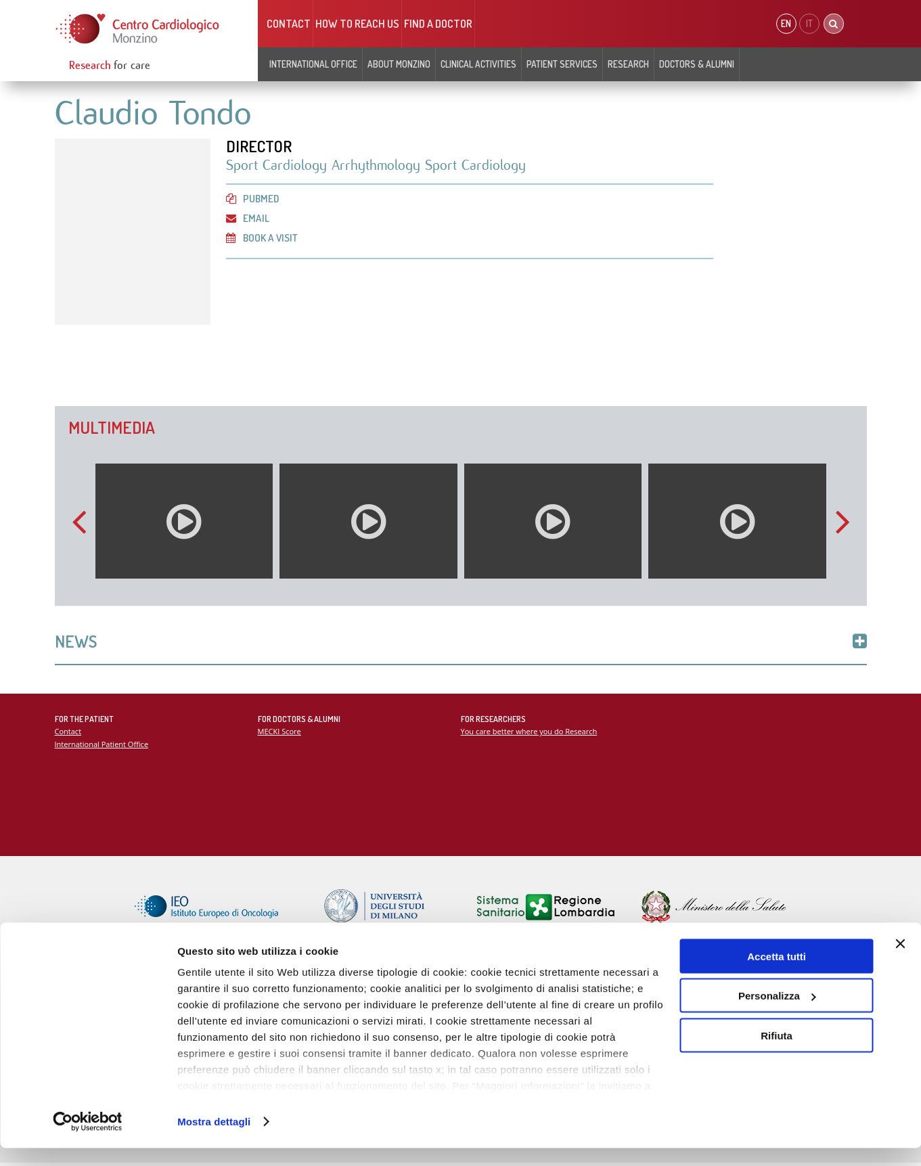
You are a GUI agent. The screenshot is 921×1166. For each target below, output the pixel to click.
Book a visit (263, 239)
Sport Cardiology (280, 166)
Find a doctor (438, 23)
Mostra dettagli (213, 1139)
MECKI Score (280, 733)
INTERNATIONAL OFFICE (313, 64)
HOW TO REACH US (357, 23)
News (461, 642)
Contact (289, 23)
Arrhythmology (379, 166)
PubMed (253, 199)
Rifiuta (776, 1053)
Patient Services (562, 64)
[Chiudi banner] (900, 961)
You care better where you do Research (530, 733)
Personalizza (777, 1014)
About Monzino (398, 64)
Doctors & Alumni (696, 64)
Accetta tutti (776, 974)
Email (247, 219)
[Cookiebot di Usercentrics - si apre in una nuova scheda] (87, 1139)
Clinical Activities (478, 64)
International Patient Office (102, 745)
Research (628, 64)
